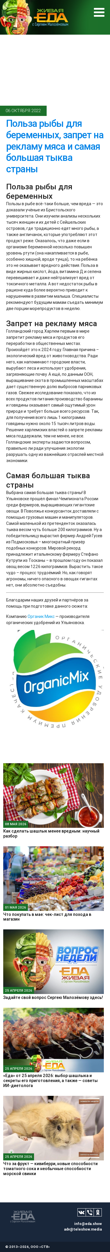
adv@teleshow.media (83, 1229)
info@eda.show (88, 1223)
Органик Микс (41, 616)
